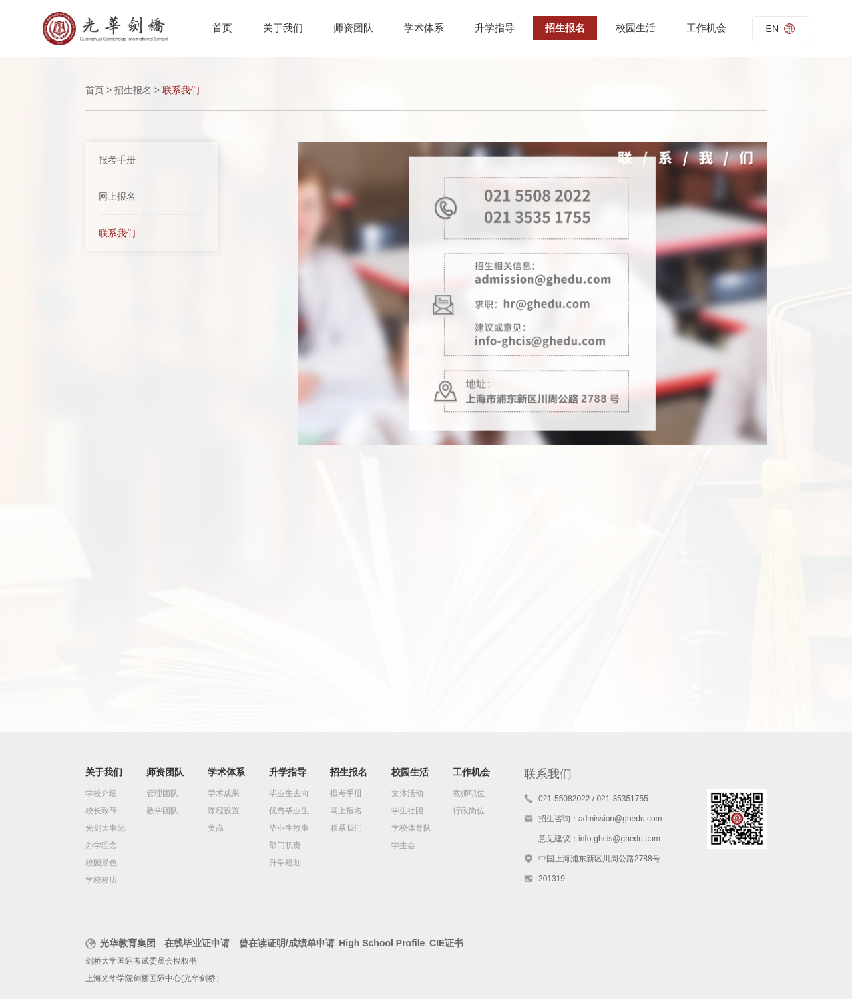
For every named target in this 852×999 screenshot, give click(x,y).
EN (780, 29)
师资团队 (353, 27)
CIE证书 (446, 943)
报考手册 (117, 159)
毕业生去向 (289, 793)
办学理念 (101, 845)
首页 (222, 27)
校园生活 (636, 27)
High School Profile (382, 943)
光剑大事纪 (105, 828)
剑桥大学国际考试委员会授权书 (141, 961)
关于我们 (283, 27)
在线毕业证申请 (197, 943)
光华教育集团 (120, 943)
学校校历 (101, 880)
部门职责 (285, 845)
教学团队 (162, 810)
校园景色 (101, 862)
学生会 (403, 845)
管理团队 (162, 793)
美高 (216, 828)
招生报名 (565, 27)
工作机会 (706, 27)
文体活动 (407, 793)
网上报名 (117, 196)
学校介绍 (101, 793)
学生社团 (407, 810)
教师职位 (469, 793)
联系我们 (117, 233)
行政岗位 (469, 810)
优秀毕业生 (289, 810)
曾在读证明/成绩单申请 (287, 943)
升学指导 (495, 27)
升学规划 (285, 862)
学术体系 (424, 27)
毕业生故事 (289, 828)
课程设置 (224, 810)
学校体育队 (411, 828)
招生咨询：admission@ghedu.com (600, 818)
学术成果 (224, 793)
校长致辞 (101, 810)
